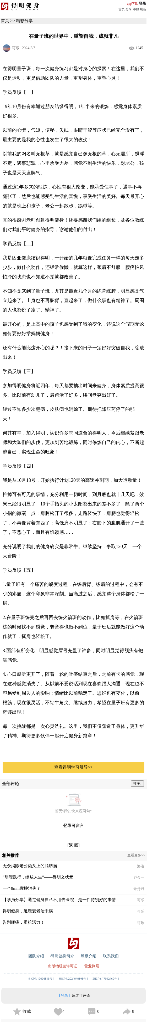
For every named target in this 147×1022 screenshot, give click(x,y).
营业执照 (91, 966)
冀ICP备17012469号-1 (105, 978)
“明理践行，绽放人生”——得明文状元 (38, 877)
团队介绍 (36, 956)
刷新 (143, 9)
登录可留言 (73, 825)
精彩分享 (24, 20)
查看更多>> (136, 855)
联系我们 (111, 956)
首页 (121, 9)
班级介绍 (89, 956)
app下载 (132, 4)
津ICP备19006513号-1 (41, 978)
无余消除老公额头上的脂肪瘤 (30, 865)
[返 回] (73, 845)
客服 (136, 9)
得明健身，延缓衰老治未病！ (30, 911)
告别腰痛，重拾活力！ (24, 922)
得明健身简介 (62, 956)
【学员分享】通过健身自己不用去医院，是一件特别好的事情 (59, 899)
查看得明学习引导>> (73, 767)
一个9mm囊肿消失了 (22, 888)
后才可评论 (73, 996)
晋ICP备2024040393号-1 (73, 978)
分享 (129, 9)
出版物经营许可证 (62, 966)
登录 (142, 4)
